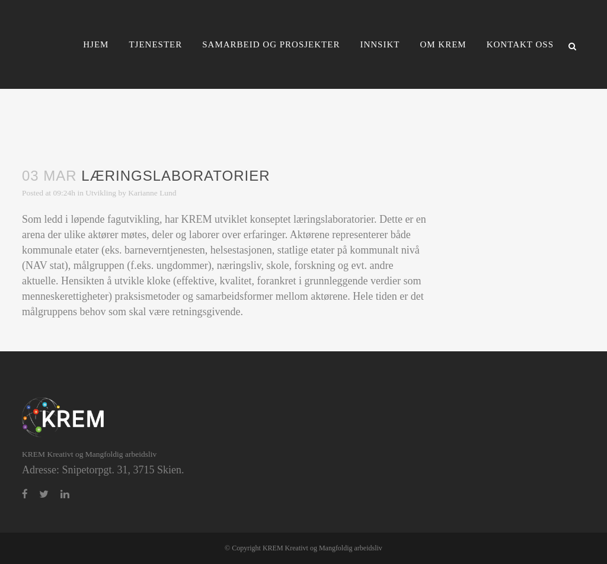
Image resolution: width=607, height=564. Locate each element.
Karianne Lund (152, 192)
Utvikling (100, 192)
